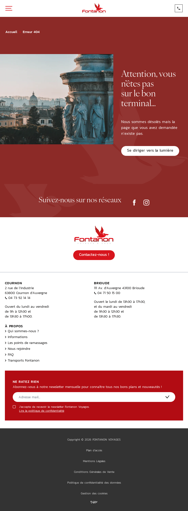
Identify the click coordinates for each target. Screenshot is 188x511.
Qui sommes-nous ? (22, 331)
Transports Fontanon (22, 360)
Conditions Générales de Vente (94, 472)
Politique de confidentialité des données (94, 483)
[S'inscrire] (167, 396)
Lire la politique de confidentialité (41, 411)
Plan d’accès (94, 450)
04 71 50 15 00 (107, 292)
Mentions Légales (94, 461)
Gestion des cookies (94, 493)
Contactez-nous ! (94, 254)
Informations (16, 336)
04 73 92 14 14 (17, 297)
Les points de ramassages (26, 342)
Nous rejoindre (17, 348)
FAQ (9, 354)
